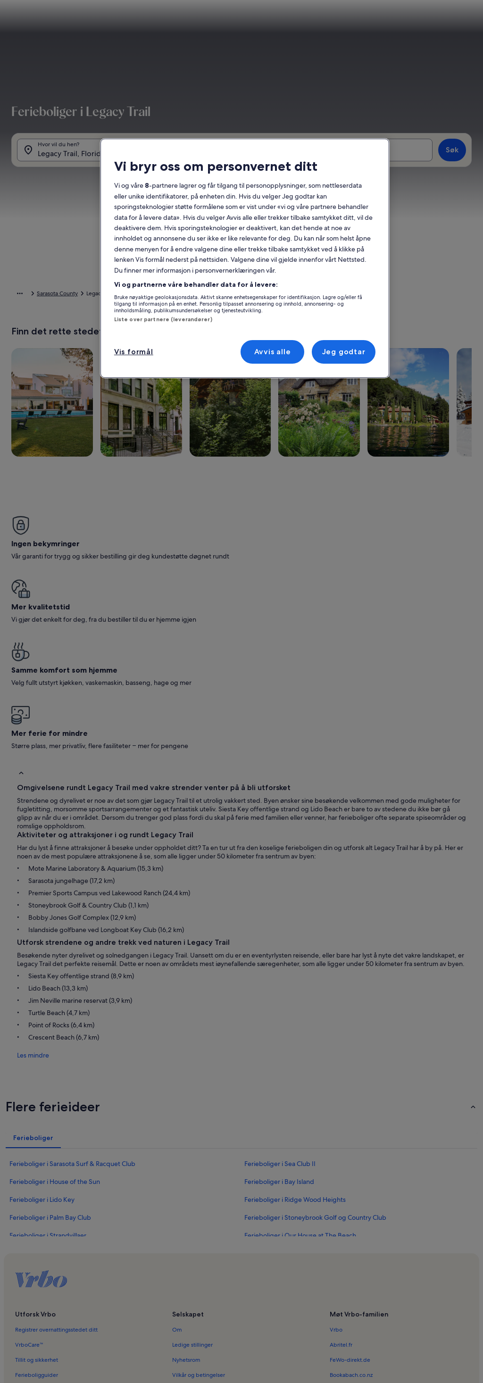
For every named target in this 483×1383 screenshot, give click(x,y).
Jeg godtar (344, 351)
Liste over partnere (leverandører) (163, 319)
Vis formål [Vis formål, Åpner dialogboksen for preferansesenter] (133, 351)
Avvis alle (272, 351)
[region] (245, 258)
